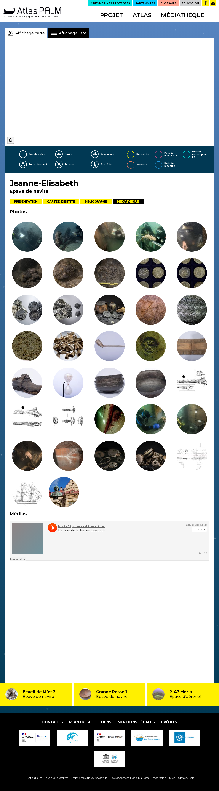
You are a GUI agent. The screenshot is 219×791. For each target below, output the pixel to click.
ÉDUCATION (190, 3)
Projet (111, 15)
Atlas (142, 15)
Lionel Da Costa (140, 777)
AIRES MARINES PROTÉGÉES (110, 3)
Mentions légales (136, 722)
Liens (106, 722)
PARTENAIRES (145, 3)
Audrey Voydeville (96, 777)
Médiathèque (183, 15)
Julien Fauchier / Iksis (181, 777)
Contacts (52, 722)
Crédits (169, 722)
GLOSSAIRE (168, 3)
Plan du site (82, 722)
